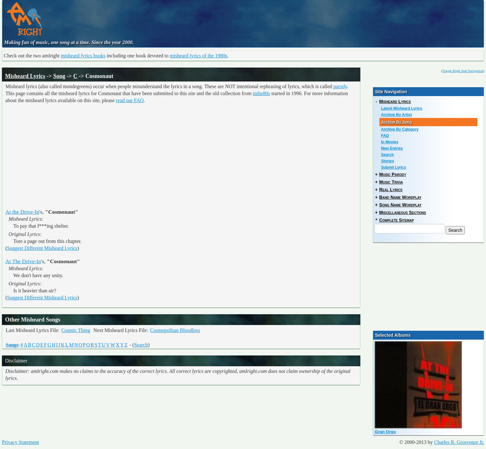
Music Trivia (391, 182)
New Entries (392, 148)
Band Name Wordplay (400, 197)
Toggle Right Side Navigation (463, 71)
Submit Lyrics (393, 167)
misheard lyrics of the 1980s (198, 55)
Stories (387, 161)
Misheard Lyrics (25, 76)
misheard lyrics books (83, 55)
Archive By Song (396, 122)
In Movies (389, 142)
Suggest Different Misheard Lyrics (42, 248)
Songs (12, 345)
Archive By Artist (396, 115)
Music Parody (392, 174)
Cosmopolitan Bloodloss (175, 330)
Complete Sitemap (396, 220)
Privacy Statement (20, 442)
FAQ (385, 135)
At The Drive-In (23, 261)
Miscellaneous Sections (402, 212)
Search (141, 345)
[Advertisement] (201, 17)
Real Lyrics (390, 189)
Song (59, 76)
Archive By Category (399, 129)
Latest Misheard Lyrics (401, 108)
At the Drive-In (22, 212)
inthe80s (261, 93)
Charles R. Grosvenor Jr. (459, 442)
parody (340, 86)
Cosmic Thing (75, 330)
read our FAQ (130, 100)
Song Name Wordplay (400, 204)
